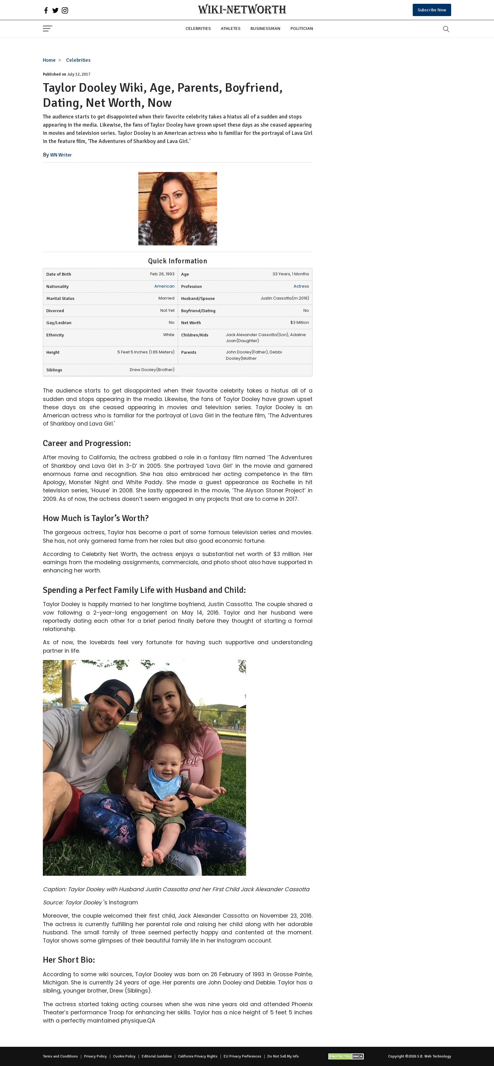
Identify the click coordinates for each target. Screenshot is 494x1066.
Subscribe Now (432, 10)
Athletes (230, 28)
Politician (301, 28)
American (164, 286)
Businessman (265, 28)
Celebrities (198, 28)
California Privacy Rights (197, 1056)
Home (49, 60)
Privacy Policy (95, 1056)
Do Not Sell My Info (283, 1056)
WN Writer (61, 155)
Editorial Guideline (157, 1056)
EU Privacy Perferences (242, 1056)
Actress (301, 286)
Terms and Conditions (60, 1056)
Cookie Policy (124, 1056)
